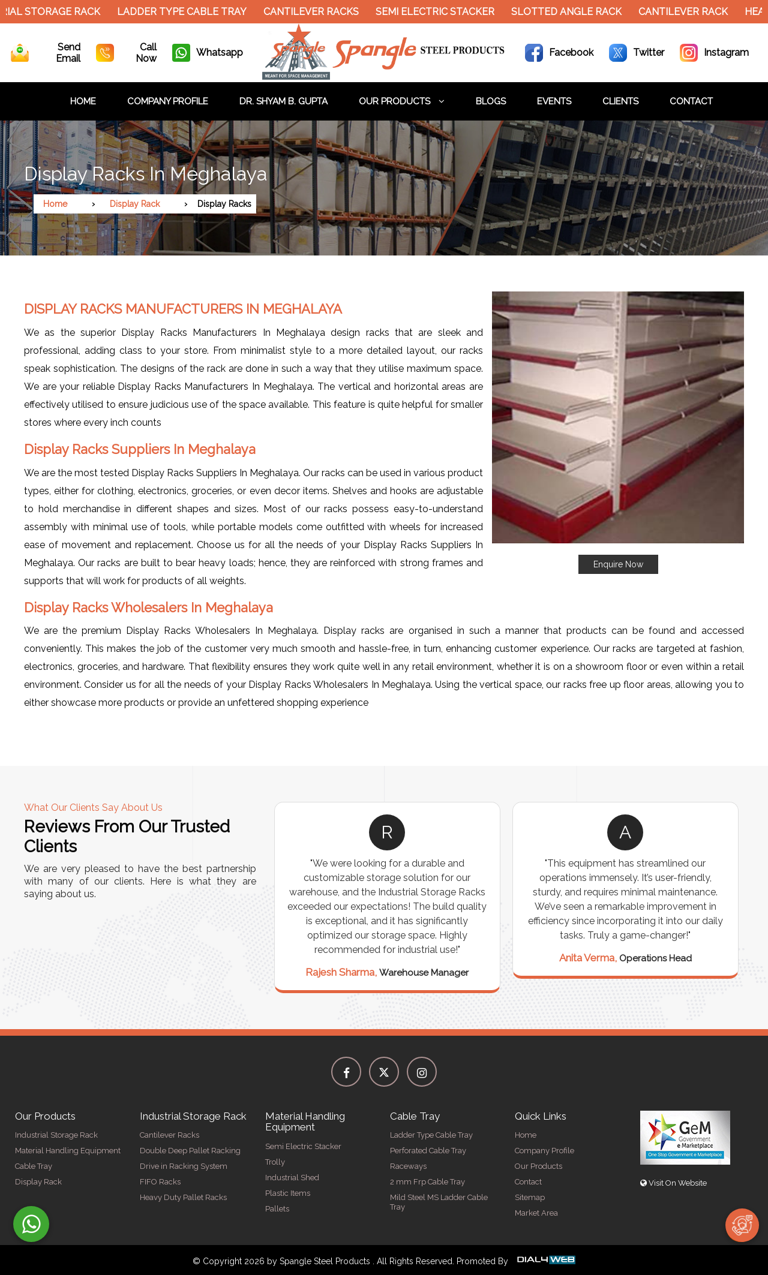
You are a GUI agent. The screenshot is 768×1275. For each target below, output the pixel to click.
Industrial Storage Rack (56, 1134)
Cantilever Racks (316, 11)
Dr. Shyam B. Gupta (283, 101)
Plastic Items (287, 1193)
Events (554, 101)
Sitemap (530, 1197)
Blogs (491, 101)
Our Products (402, 101)
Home (83, 101)
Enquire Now (618, 564)
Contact (691, 101)
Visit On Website (673, 1182)
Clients (620, 101)
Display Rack (135, 204)
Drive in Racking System (183, 1166)
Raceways (408, 1166)
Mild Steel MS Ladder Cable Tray (439, 1202)
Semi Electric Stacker (439, 11)
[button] (618, 432)
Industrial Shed (292, 1177)
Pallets (277, 1208)
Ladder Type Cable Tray (186, 11)
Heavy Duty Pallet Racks (183, 1197)
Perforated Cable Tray (428, 1150)
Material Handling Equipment (68, 1150)
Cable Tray (33, 1166)
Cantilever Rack (688, 11)
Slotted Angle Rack (571, 11)
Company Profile (167, 101)
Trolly (275, 1161)
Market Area (536, 1212)
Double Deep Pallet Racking (190, 1150)
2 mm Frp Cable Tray (427, 1181)
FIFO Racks (160, 1181)
